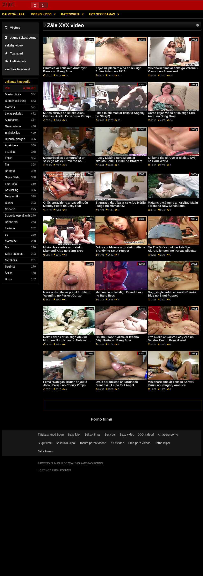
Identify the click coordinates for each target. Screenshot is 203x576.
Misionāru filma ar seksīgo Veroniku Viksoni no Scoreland (173, 69)
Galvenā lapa (13, 14)
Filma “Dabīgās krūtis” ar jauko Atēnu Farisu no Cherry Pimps (65, 383)
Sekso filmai (92, 434)
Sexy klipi (74, 434)
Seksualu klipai (65, 443)
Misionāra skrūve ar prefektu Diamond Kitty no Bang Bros (63, 249)
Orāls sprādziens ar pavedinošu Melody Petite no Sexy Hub (65, 204)
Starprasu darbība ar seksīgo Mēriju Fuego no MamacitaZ (120, 204)
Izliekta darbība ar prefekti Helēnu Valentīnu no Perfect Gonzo (66, 294)
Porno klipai (162, 443)
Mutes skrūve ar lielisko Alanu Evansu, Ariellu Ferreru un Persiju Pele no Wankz (67, 116)
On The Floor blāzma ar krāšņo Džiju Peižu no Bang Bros (117, 338)
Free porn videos (139, 443)
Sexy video (127, 434)
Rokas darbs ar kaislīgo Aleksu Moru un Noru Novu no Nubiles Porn (65, 340)
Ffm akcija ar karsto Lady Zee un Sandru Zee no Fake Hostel (171, 338)
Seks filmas (45, 451)
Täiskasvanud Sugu (51, 434)
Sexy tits (110, 434)
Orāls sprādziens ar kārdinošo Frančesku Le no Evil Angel (116, 383)
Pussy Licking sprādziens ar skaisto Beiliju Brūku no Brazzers (118, 159)
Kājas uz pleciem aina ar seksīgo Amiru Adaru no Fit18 (118, 69)
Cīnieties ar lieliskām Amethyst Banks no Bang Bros (65, 69)
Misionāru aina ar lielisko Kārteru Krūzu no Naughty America (171, 383)
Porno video (41, 14)
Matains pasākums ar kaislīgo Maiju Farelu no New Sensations (173, 204)
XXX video (117, 443)
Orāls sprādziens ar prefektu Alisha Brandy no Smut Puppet (120, 249)
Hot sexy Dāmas (102, 14)
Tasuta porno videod (93, 443)
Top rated (14, 53)
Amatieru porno (168, 434)
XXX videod (146, 434)
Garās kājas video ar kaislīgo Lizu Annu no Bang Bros (171, 114)
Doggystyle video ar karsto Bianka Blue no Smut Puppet (172, 294)
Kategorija (70, 14)
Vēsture (12, 27)
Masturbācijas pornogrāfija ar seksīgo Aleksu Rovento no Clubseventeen (64, 161)
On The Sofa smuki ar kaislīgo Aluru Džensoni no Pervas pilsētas (172, 249)
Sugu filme (45, 443)
